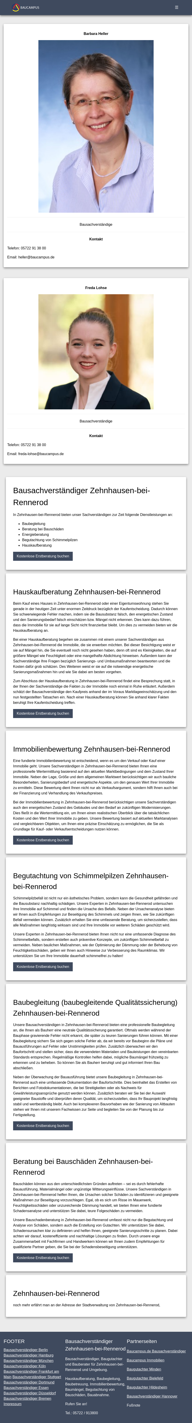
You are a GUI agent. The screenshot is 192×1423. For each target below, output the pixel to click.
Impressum (12, 1404)
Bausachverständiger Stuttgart (36, 1377)
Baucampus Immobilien (145, 1360)
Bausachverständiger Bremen (27, 1398)
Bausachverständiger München (29, 1361)
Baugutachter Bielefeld (145, 1378)
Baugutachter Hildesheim (147, 1387)
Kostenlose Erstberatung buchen (43, 556)
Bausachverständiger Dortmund (29, 1382)
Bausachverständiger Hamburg (29, 1355)
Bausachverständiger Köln (25, 1366)
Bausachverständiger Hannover (152, 1396)
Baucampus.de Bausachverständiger (156, 1351)
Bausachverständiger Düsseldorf (30, 1393)
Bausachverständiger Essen (26, 1388)
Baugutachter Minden (144, 1369)
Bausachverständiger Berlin (26, 1350)
